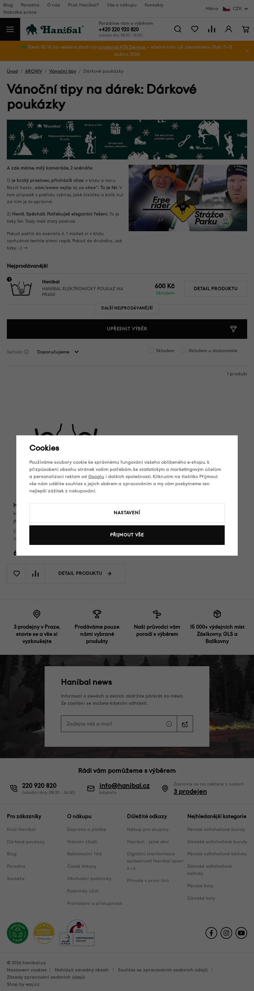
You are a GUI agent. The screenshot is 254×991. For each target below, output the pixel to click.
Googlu (96, 476)
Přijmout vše (127, 535)
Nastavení (127, 513)
